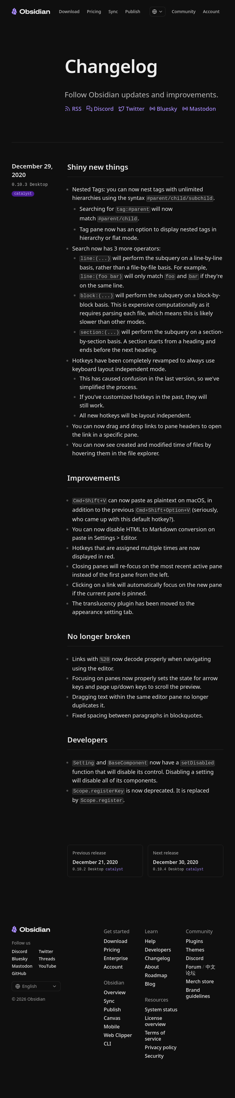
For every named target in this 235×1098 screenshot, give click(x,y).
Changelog (111, 65)
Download (69, 13)
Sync (113, 13)
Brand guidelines (198, 993)
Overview (114, 992)
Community (184, 13)
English (36, 986)
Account (211, 13)
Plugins (194, 941)
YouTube (47, 966)
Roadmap (156, 975)
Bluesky (163, 108)
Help (150, 941)
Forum (193, 966)
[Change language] (158, 14)
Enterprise (116, 958)
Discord (100, 108)
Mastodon (199, 108)
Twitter (131, 108)
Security (154, 1056)
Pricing (94, 13)
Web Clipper (118, 1035)
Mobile (112, 1026)
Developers (158, 949)
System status (161, 1009)
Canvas (112, 1018)
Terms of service (155, 1035)
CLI (107, 1043)
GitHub (19, 973)
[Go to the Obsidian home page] (31, 13)
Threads (47, 959)
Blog (150, 984)
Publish (132, 13)
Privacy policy (161, 1047)
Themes (195, 949)
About (152, 966)
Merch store (200, 981)
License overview (155, 1021)
